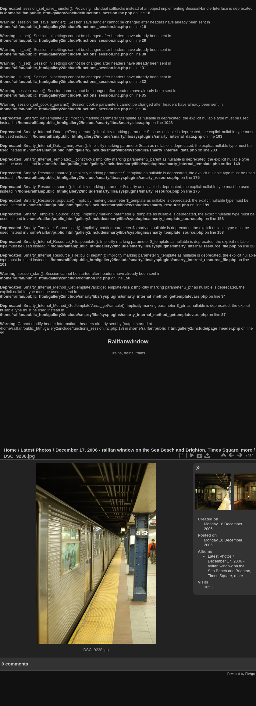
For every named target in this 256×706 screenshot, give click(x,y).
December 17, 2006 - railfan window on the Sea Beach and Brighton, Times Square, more (153, 449)
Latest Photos (36, 449)
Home (10, 449)
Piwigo (250, 674)
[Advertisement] (128, 402)
